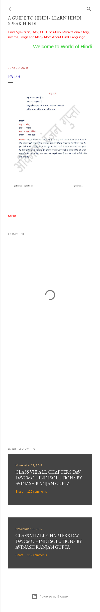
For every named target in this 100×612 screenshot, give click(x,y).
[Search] (89, 8)
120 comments (37, 491)
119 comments (37, 555)
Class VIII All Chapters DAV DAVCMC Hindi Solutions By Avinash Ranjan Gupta (48, 477)
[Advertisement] (50, 400)
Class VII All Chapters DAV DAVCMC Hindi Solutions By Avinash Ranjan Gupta (48, 541)
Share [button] (12, 216)
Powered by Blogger (50, 596)
